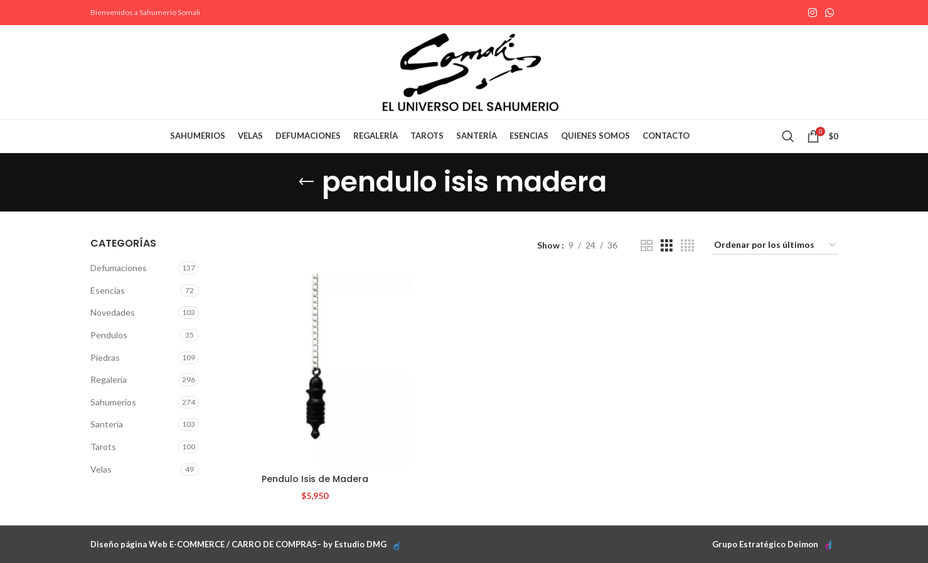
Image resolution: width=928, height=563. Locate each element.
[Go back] (306, 182)
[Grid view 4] (687, 246)
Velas (101, 469)
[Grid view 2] (647, 246)
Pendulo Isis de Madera (315, 479)
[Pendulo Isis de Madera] (315, 371)
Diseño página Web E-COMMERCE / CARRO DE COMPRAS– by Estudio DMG (238, 544)
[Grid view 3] (667, 246)
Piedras (105, 357)
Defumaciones (118, 267)
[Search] (788, 136)
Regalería (108, 379)
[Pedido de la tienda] (775, 246)
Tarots (103, 446)
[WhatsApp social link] (829, 12)
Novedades (112, 312)
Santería (106, 424)
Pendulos (108, 335)
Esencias (107, 290)
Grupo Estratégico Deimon (765, 544)
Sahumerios (113, 402)
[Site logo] (470, 71)
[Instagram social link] (812, 12)
